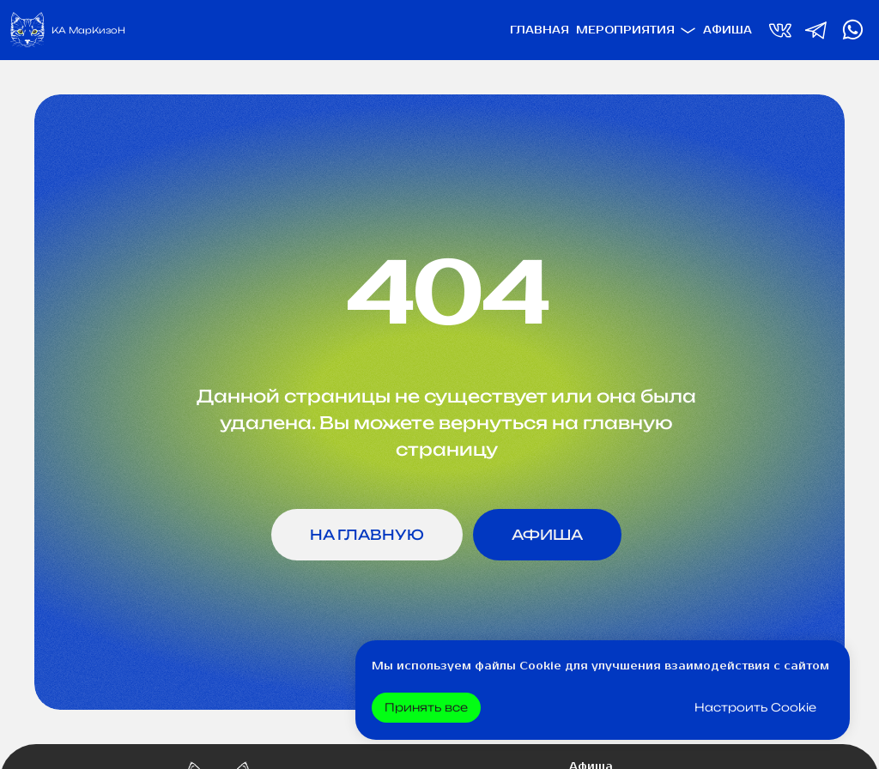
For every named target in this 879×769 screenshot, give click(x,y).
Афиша (727, 30)
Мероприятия (625, 30)
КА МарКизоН (88, 30)
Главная (539, 30)
